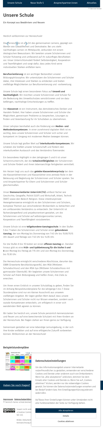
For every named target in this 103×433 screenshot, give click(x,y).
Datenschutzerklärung (24, 399)
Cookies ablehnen (66, 421)
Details (66, 416)
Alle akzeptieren (66, 410)
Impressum (8, 399)
